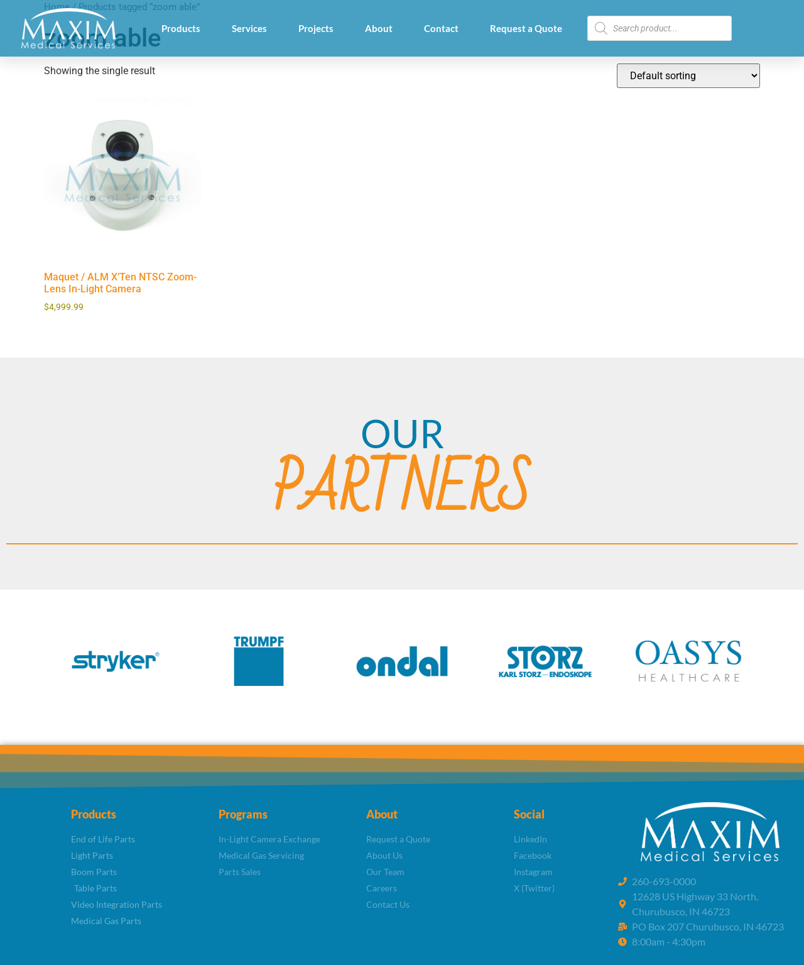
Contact (441, 28)
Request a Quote (526, 28)
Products (180, 28)
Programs (243, 814)
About (379, 28)
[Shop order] (688, 75)
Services (249, 28)
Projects (316, 28)
